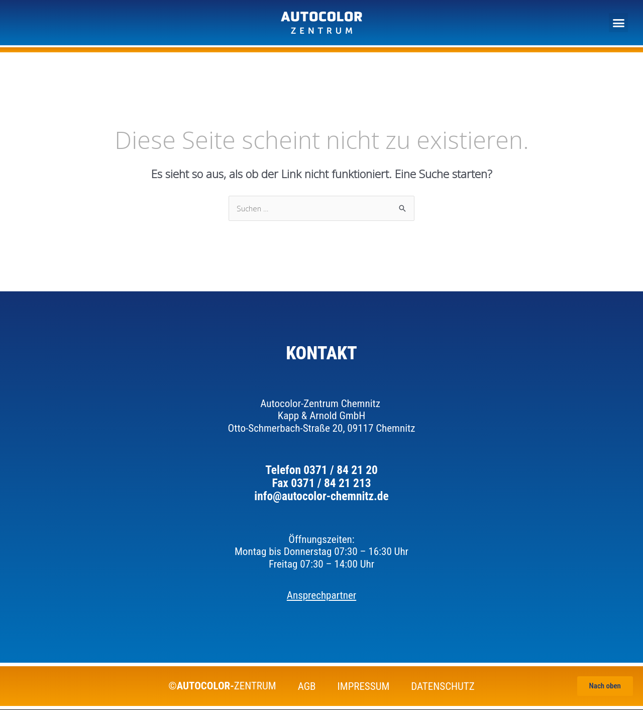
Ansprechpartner (321, 595)
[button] (618, 22)
